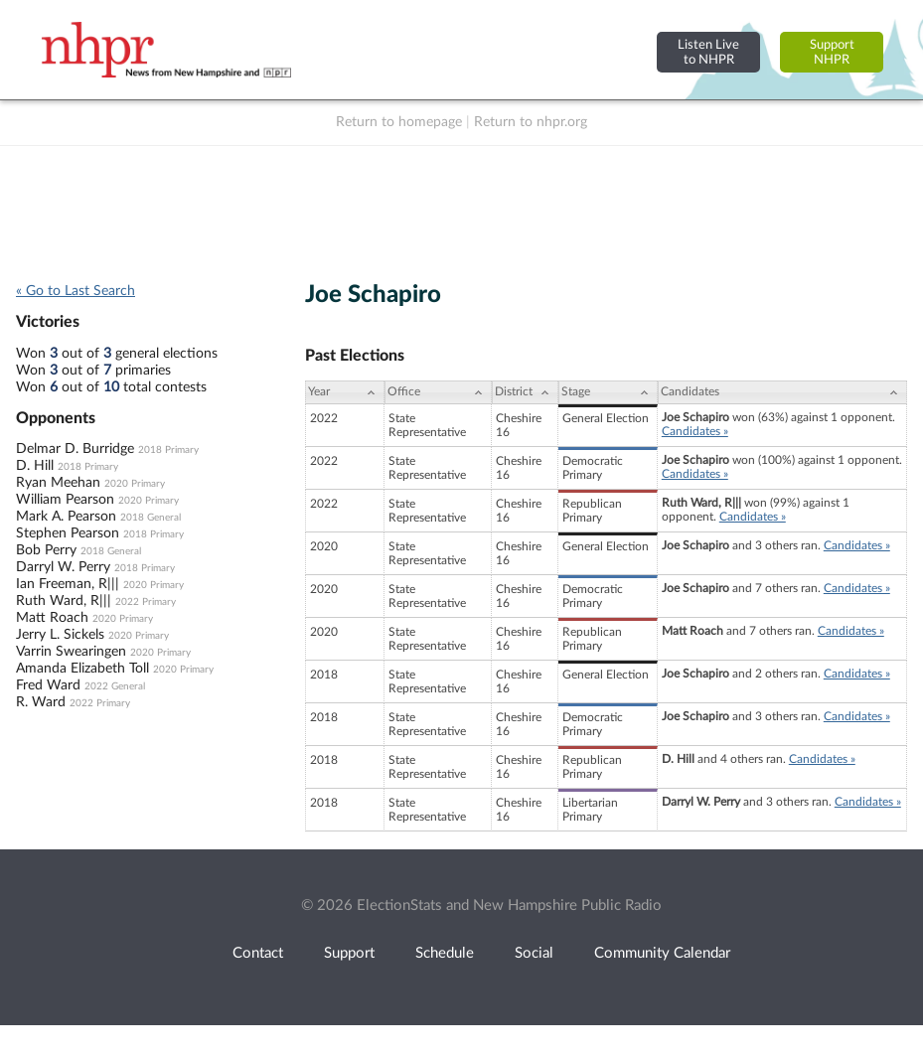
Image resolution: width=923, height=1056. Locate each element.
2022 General (114, 686)
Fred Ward (48, 685)
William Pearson (65, 500)
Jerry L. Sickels (60, 635)
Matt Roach (52, 618)
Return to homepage (399, 122)
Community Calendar (662, 953)
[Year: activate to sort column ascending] (345, 392)
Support (349, 953)
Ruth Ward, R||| (63, 601)
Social (534, 953)
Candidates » (695, 431)
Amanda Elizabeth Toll (82, 669)
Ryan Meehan (58, 483)
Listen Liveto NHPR (708, 52)
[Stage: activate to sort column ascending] (608, 392)
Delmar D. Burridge (75, 449)
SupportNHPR (832, 52)
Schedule (444, 953)
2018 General (150, 518)
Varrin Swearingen (71, 652)
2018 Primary (168, 450)
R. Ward (41, 702)
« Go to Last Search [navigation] (75, 291)
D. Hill (35, 466)
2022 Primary (145, 602)
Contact (257, 953)
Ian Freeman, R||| (67, 584)
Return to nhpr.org (530, 122)
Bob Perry (46, 550)
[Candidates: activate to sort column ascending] (782, 392)
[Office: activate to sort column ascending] (438, 392)
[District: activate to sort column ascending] (525, 392)
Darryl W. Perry (63, 567)
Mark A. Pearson (66, 517)
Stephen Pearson (67, 533)
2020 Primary (134, 484)
